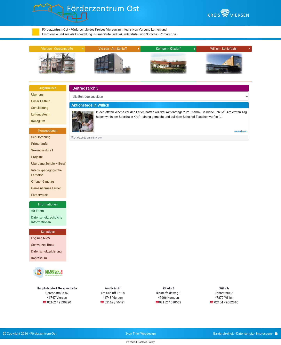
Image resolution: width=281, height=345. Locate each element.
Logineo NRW (40, 238)
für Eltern (37, 211)
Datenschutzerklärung (46, 251)
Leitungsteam (40, 114)
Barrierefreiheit (223, 333)
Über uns (37, 94)
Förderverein (40, 195)
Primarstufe (39, 144)
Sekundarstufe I (42, 150)
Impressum (39, 258)
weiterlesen (240, 131)
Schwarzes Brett (42, 245)
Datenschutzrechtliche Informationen (46, 220)
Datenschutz (245, 333)
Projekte (37, 157)
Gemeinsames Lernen (46, 188)
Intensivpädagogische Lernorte (46, 172)
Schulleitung (39, 108)
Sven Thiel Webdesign (140, 333)
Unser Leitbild (40, 101)
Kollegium (38, 121)
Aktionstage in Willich (90, 105)
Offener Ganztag (42, 181)
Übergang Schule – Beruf (48, 163)
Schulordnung (40, 137)
